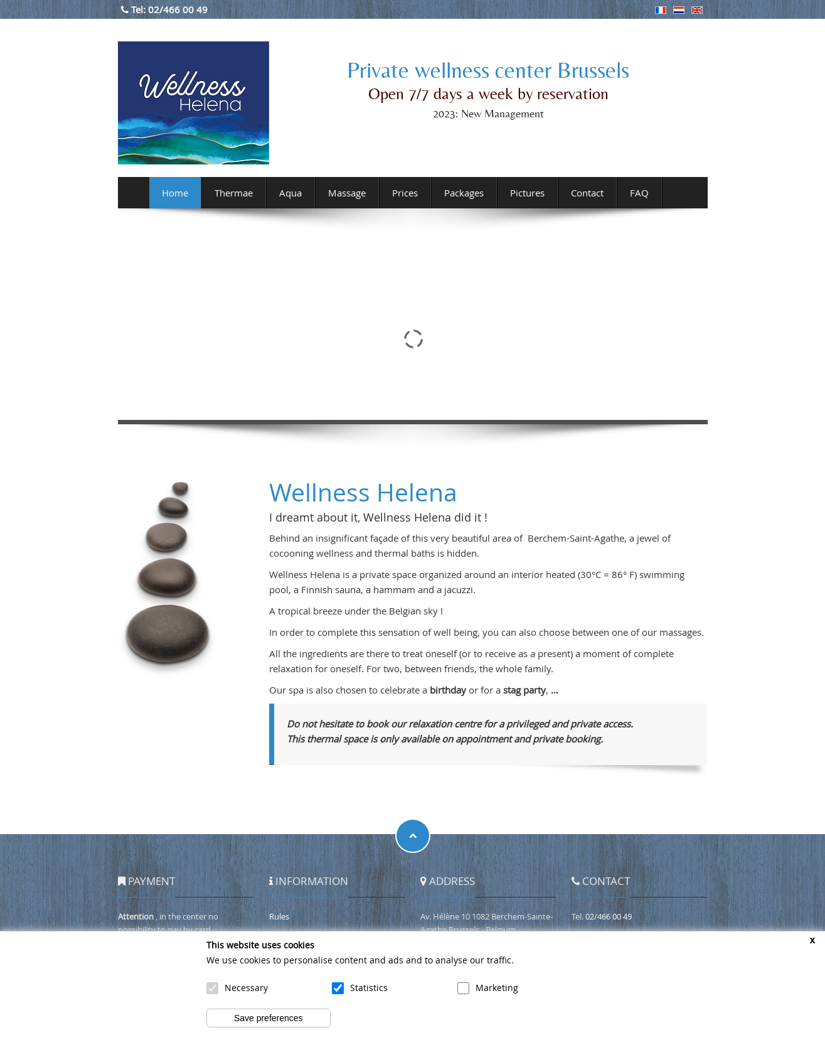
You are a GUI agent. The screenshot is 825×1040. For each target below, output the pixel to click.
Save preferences (268, 1018)
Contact (587, 192)
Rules (279, 916)
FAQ (639, 192)
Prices (405, 192)
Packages (464, 192)
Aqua (290, 192)
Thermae (234, 192)
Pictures (527, 192)
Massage (347, 192)
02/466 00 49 (178, 9)
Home (175, 192)
